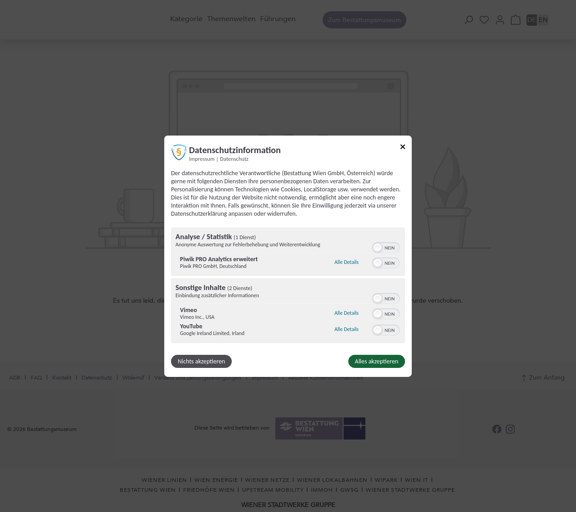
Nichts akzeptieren (201, 361)
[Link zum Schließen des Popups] (402, 148)
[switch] (385, 246)
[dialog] (288, 255)
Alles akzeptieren (376, 361)
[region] (288, 286)
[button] (378, 248)
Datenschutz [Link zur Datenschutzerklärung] (234, 158)
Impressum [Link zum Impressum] (202, 158)
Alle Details (346, 262)
